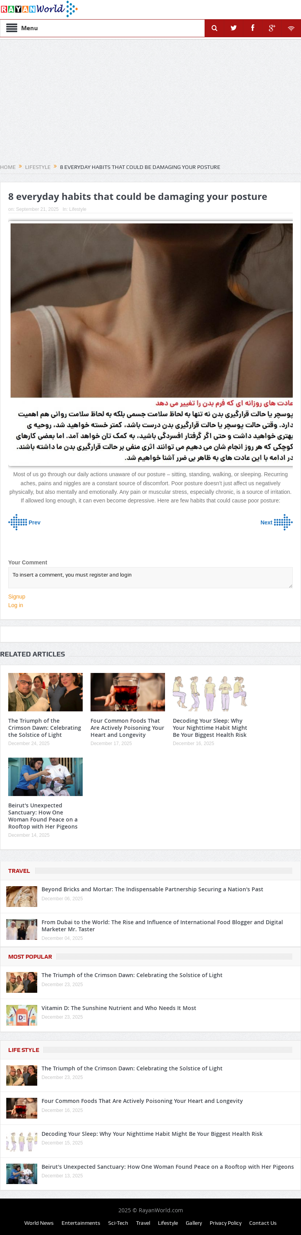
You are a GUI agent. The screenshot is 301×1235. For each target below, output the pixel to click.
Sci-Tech (118, 1223)
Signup (16, 596)
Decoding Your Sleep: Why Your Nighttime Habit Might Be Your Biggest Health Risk (210, 727)
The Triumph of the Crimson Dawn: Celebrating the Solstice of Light (44, 727)
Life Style (23, 1050)
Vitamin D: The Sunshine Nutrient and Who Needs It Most (119, 1008)
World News (39, 1223)
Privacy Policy (225, 1223)
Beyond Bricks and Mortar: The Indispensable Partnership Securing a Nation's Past (152, 889)
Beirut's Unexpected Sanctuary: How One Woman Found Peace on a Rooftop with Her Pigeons (43, 816)
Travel (19, 870)
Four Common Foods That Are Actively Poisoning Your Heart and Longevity (127, 727)
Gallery (194, 1223)
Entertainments (81, 1223)
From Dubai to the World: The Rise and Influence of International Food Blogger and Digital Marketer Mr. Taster (162, 925)
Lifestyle (77, 209)
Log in (15, 605)
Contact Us (263, 1223)
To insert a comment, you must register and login (150, 577)
